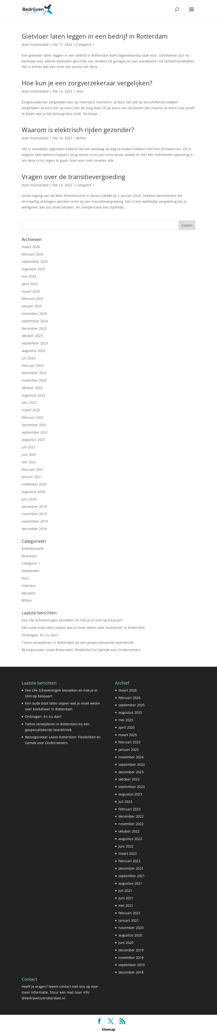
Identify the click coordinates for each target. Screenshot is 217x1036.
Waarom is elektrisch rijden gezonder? (78, 129)
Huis (79, 91)
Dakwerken (30, 570)
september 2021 (35, 432)
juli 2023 (28, 358)
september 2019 (35, 521)
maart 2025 (31, 291)
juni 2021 (29, 454)
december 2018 (34, 528)
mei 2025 (29, 276)
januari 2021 (32, 476)
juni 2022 (29, 402)
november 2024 (34, 313)
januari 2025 (32, 306)
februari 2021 (33, 469)
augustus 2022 (33, 395)
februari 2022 (33, 417)
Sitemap (108, 1029)
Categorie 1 (85, 44)
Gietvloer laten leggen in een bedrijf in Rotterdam (95, 36)
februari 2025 (33, 298)
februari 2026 (33, 254)
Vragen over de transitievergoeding (73, 176)
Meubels (29, 593)
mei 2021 (29, 462)
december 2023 (34, 328)
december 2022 (34, 372)
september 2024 (35, 321)
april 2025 (30, 284)
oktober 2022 (32, 387)
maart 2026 (31, 246)
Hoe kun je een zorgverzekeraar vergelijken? (87, 83)
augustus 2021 (33, 439)
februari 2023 (33, 365)
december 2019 (34, 506)
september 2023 (35, 343)
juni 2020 (29, 499)
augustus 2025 (33, 269)
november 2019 (34, 513)
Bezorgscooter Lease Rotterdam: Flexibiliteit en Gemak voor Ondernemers (81, 649)
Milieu (81, 138)
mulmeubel (39, 44)
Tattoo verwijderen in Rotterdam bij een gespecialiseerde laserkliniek (78, 642)
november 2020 (34, 484)
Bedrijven (29, 556)
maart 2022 (31, 410)
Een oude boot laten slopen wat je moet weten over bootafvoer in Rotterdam (83, 627)
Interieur (29, 585)
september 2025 (35, 261)
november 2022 (34, 380)
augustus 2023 (33, 350)
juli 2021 (28, 447)
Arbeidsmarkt (33, 548)
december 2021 (34, 425)
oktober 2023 (32, 335)
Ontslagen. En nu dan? (40, 635)
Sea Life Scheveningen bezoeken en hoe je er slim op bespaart (72, 620)
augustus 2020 (33, 491)
